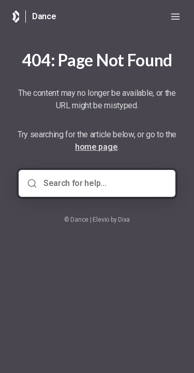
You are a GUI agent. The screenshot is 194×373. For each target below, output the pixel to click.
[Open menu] (175, 16)
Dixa (124, 219)
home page (96, 147)
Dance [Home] (44, 16)
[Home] (15, 16)
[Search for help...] (104, 183)
